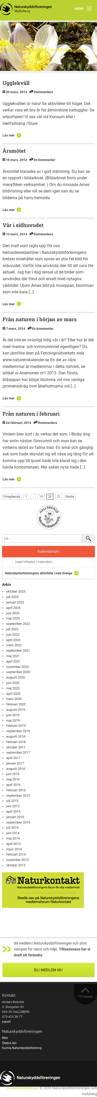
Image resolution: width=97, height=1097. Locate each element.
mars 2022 (14, 645)
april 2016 (13, 785)
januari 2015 (15, 817)
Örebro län (9, 1043)
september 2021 (18, 650)
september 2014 (18, 822)
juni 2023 (12, 613)
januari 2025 (15, 602)
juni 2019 (12, 715)
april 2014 (13, 844)
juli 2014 (12, 827)
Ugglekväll (16, 82)
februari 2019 (16, 726)
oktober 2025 (15, 591)
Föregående (11, 496)
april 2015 (13, 811)
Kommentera (43, 92)
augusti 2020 (15, 677)
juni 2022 (12, 634)
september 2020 (18, 672)
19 (41, 496)
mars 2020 (14, 699)
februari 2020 (16, 704)
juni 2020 (12, 683)
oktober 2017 (15, 747)
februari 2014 (16, 854)
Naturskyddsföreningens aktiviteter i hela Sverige (38, 573)
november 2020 (17, 667)
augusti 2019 (15, 710)
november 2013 (17, 860)
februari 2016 (16, 790)
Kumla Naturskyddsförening (22, 1048)
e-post (6, 1021)
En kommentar (44, 160)
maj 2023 (13, 618)
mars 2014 (14, 849)
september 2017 (18, 752)
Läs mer (9, 135)
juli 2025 (12, 597)
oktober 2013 (15, 865)
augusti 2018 (15, 736)
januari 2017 (15, 763)
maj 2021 (13, 656)
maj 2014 (13, 838)
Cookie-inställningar (23, 1088)
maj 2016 (13, 779)
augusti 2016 (15, 769)
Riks (5, 1038)
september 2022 (18, 624)
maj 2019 (13, 720)
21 (59, 496)
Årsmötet (14, 150)
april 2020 (13, 694)
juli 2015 (12, 801)
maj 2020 (13, 688)
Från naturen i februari (31, 413)
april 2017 (13, 758)
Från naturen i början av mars (40, 319)
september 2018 (18, 731)
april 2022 (13, 640)
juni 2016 (12, 774)
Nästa (70, 496)
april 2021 (13, 661)
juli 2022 (12, 629)
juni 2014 (12, 833)
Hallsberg (12, 44)
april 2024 (13, 608)
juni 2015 (12, 806)
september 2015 (18, 795)
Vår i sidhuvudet (23, 225)
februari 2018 (16, 742)
